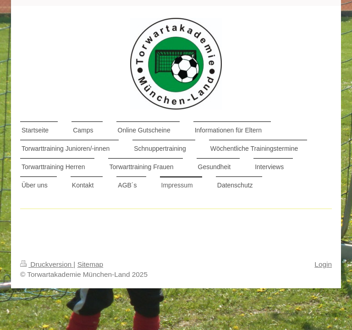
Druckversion (46, 264)
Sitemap (90, 264)
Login (323, 264)
